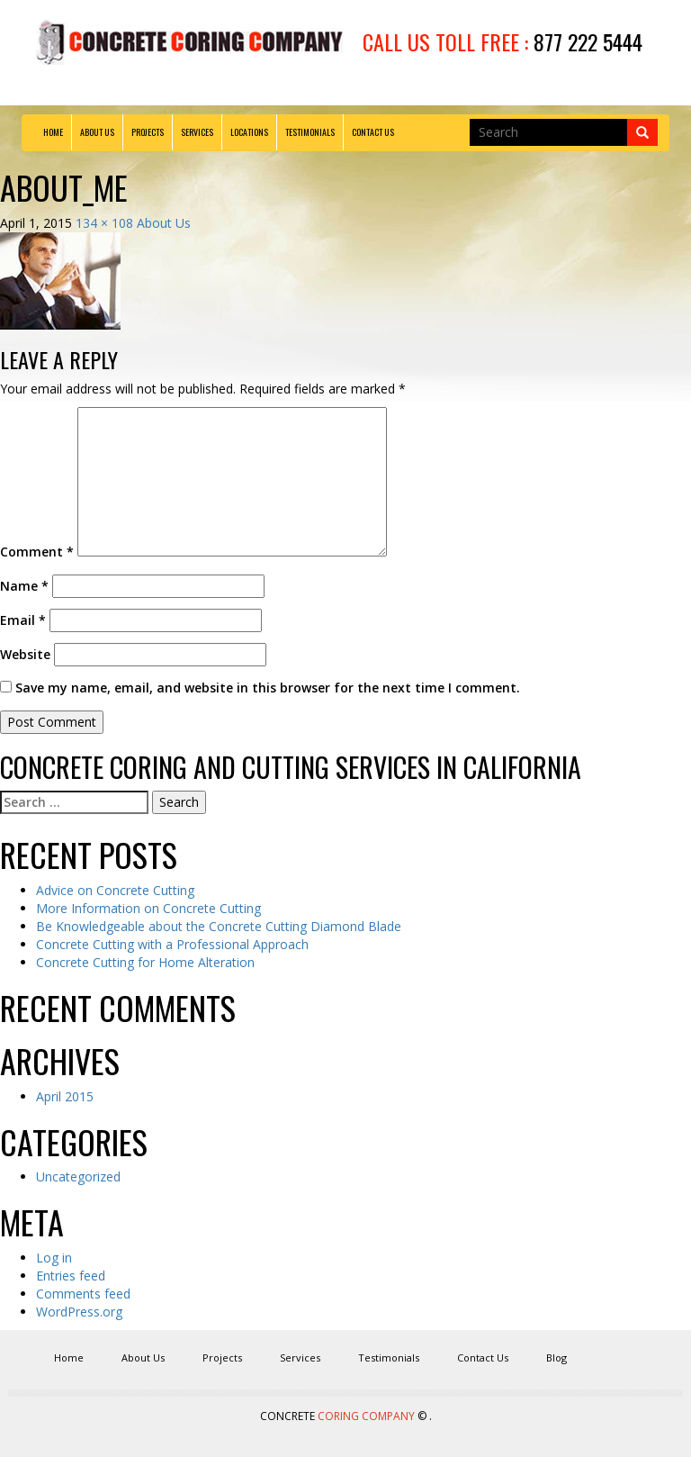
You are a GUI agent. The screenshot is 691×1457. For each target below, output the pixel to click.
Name (24, 585)
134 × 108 (104, 222)
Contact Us (373, 132)
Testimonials (310, 132)
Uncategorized (78, 1176)
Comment (37, 551)
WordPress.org (79, 1311)
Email (23, 620)
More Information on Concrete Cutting (148, 908)
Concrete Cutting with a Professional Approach (172, 944)
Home (53, 132)
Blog (556, 1357)
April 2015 (65, 1096)
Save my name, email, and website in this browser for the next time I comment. (267, 687)
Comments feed (83, 1293)
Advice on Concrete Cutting (115, 890)
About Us (97, 132)
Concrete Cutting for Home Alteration (145, 962)
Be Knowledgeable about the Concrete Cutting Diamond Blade (218, 926)
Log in (54, 1257)
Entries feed (70, 1275)
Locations (249, 132)
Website (25, 654)
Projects (147, 132)
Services (197, 132)
